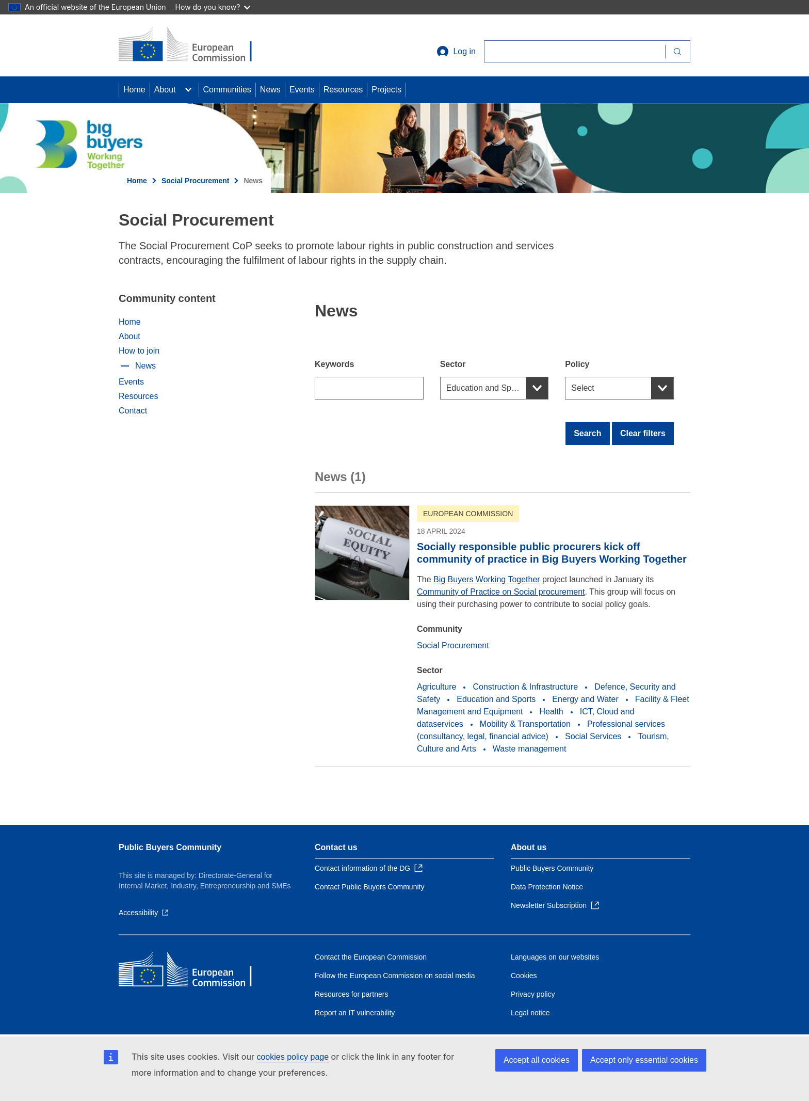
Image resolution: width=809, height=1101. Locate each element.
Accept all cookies (537, 1060)
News (270, 89)
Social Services (593, 736)
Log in (456, 51)
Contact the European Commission (371, 957)
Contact (133, 410)
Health (551, 711)
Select (582, 388)
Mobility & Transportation (525, 724)
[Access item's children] (188, 89)
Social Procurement (195, 181)
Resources (343, 89)
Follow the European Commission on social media (395, 975)
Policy (577, 364)
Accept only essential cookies (644, 1060)
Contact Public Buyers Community (369, 887)
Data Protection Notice (547, 887)
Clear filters (643, 433)
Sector (453, 364)
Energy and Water (585, 699)
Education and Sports (485, 388)
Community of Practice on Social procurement (501, 591)
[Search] (574, 51)
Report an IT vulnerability (355, 1013)
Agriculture (436, 686)
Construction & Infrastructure (525, 686)
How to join (139, 350)
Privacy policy (533, 994)
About (165, 89)
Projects (386, 89)
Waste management (530, 748)
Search (587, 433)
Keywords (334, 364)
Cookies (524, 975)
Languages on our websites (555, 957)
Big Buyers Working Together (486, 579)
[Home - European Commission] (193, 45)
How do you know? (213, 7)
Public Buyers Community (170, 847)
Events (302, 89)
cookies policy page (292, 1056)
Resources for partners (351, 994)
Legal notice (530, 1013)
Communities (227, 89)
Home (134, 89)
